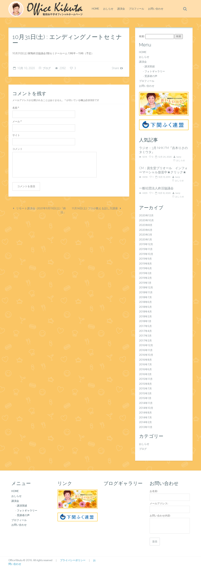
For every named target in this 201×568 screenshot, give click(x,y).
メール (17, 121)
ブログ (47, 68)
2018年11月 (146, 292)
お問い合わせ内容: (160, 515)
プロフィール (136, 8)
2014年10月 (146, 408)
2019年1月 (145, 282)
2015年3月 (145, 393)
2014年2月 (145, 422)
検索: (142, 36)
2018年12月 (146, 287)
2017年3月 (145, 335)
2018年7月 (145, 297)
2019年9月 (145, 258)
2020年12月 (146, 215)
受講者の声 (151, 76)
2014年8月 (145, 412)
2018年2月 (145, 316)
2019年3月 (145, 273)
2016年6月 (145, 369)
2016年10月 (146, 355)
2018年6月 (145, 302)
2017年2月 (145, 340)
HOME (95, 8)
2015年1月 (145, 398)
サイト (16, 135)
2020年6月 (145, 230)
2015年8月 (145, 384)
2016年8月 (145, 359)
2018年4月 (145, 311)
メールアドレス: (159, 503)
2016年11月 (146, 350)
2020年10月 (146, 220)
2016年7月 (145, 364)
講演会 (121, 8)
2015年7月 (145, 388)
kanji (178, 156)
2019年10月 (146, 254)
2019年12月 (146, 244)
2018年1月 (145, 321)
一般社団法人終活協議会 (156, 188)
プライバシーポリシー (72, 560)
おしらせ (108, 8)
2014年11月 (146, 403)
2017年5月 (145, 326)
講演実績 (150, 66)
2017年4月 (145, 331)
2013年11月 (145, 427)
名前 (15, 107)
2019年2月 (145, 278)
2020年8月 (145, 225)
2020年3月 (145, 234)
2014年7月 (145, 417)
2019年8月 (145, 263)
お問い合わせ (155, 8)
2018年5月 (145, 307)
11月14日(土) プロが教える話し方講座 (96, 208)
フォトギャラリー (155, 71)
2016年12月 (146, 345)
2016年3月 (145, 374)
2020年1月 (145, 239)
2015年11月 (146, 379)
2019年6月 (145, 268)
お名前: (154, 491)
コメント (17, 149)
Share (117, 68)
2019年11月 (146, 249)
